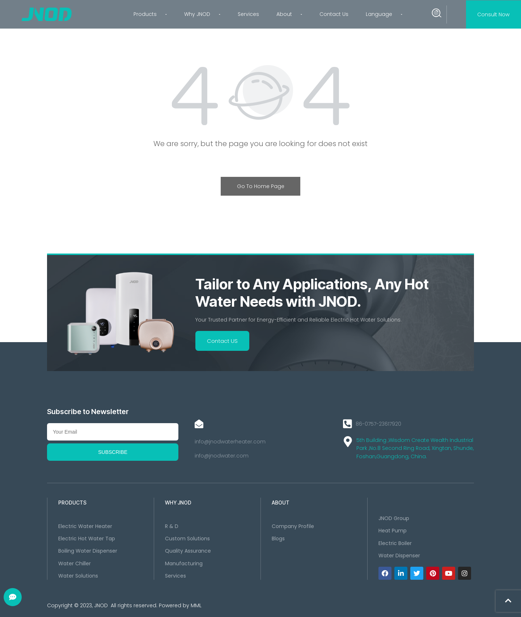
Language (384, 14)
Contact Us (333, 14)
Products (150, 14)
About (289, 14)
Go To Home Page (260, 186)
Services (248, 14)
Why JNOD (202, 14)
